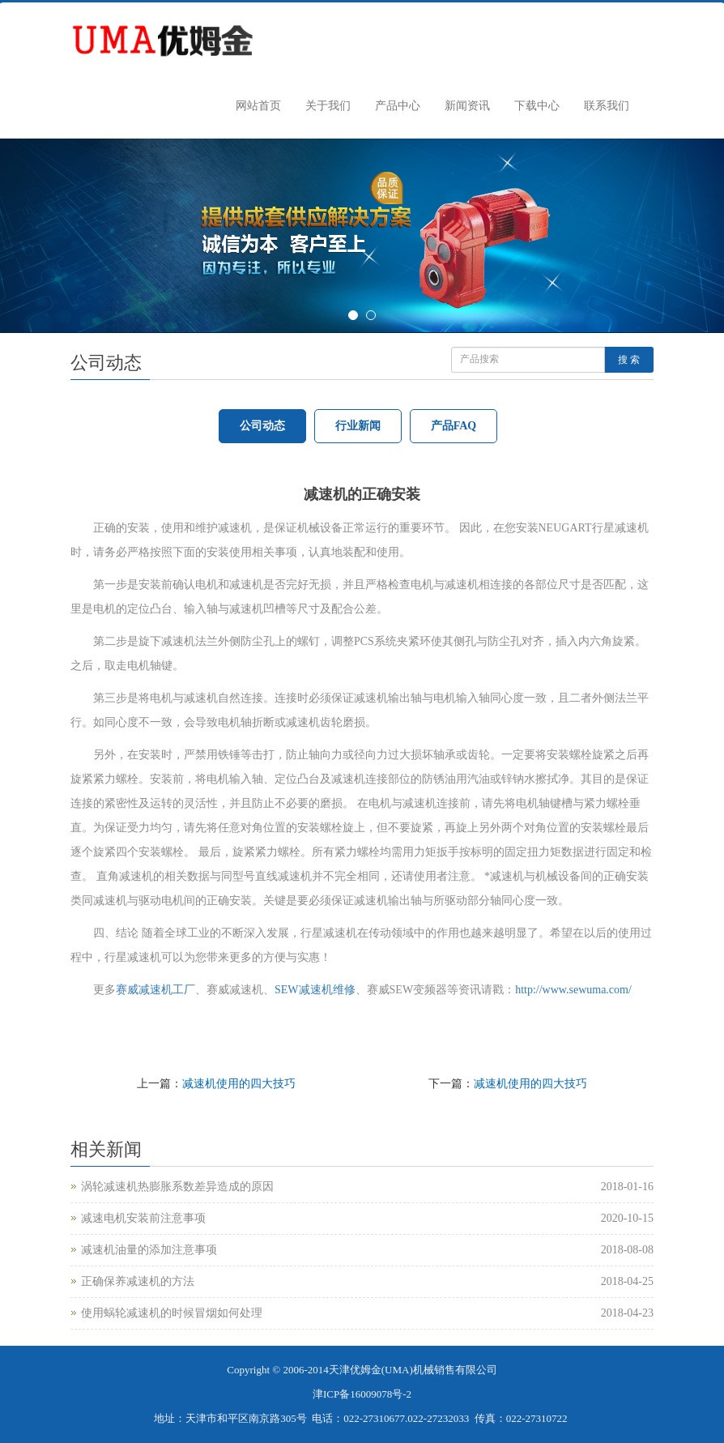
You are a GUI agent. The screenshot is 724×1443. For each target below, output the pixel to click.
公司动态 (262, 426)
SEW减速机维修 (315, 990)
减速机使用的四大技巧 (239, 1084)
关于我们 (328, 106)
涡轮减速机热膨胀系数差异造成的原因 (177, 1186)
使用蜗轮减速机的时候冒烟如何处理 (171, 1313)
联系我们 (606, 106)
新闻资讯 (467, 106)
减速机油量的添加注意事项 (149, 1250)
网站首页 (258, 106)
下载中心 (537, 106)
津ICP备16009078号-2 (362, 1394)
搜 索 (629, 359)
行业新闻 (358, 426)
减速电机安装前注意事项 (143, 1218)
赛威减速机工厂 (155, 990)
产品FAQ (454, 426)
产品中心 (397, 106)
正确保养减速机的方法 (137, 1281)
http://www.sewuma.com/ (573, 990)
